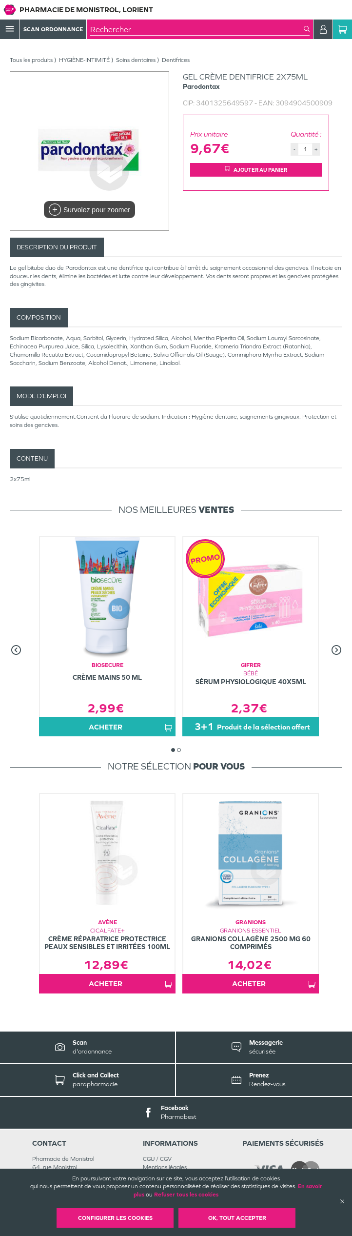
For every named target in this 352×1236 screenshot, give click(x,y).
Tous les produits (31, 60)
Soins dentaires (136, 60)
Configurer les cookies (115, 1218)
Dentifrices (176, 60)
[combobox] (197, 29)
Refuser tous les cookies (186, 1194)
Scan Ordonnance (53, 29)
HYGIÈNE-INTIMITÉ (84, 60)
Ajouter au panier (256, 169)
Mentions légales (165, 1167)
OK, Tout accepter (237, 1218)
